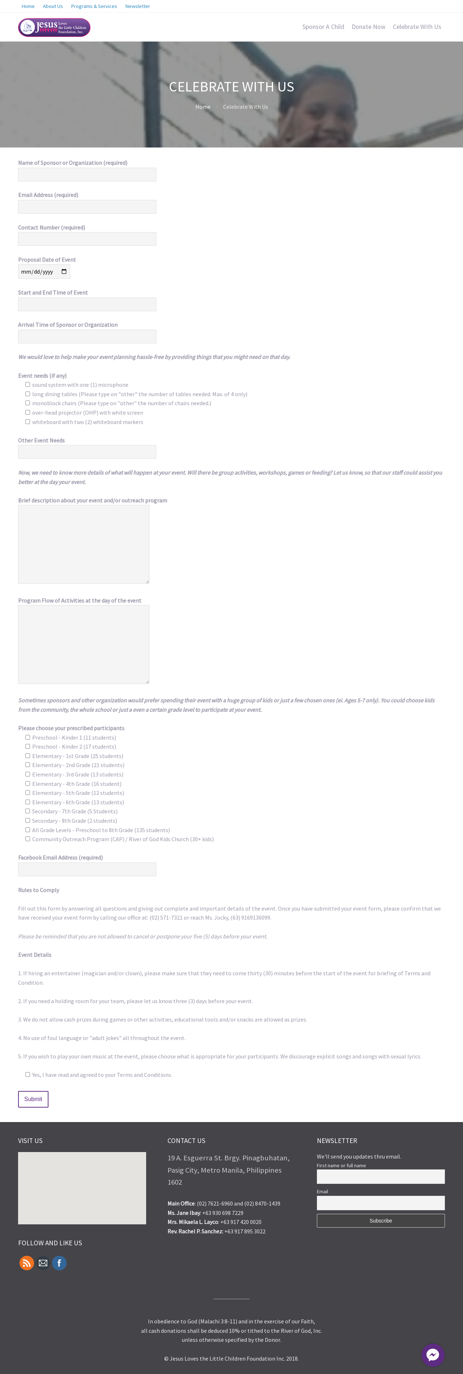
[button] (114, 1170)
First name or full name (341, 1165)
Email (322, 1191)
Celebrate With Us (417, 27)
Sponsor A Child (323, 27)
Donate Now (369, 27)
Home (203, 106)
